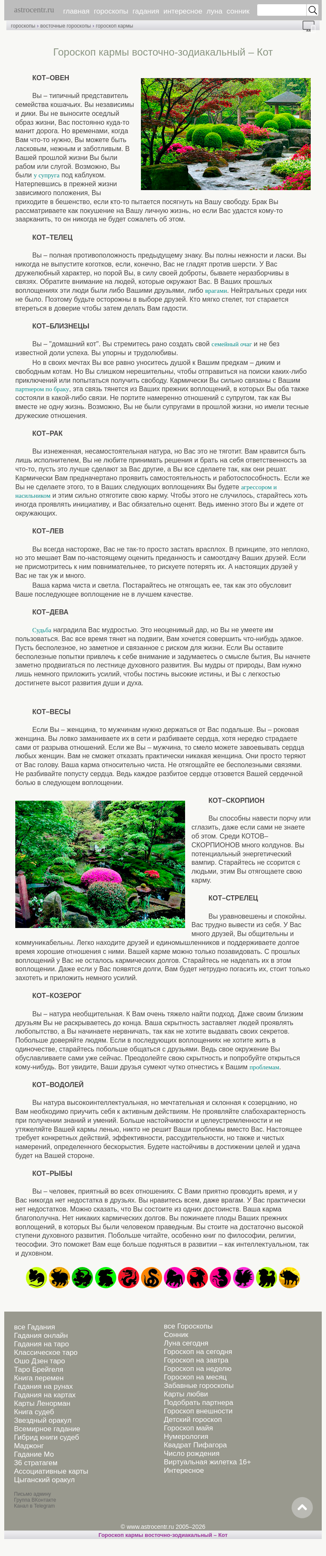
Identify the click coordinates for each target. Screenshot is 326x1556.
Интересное (184, 1470)
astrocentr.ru (34, 9)
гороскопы (111, 11)
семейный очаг (231, 344)
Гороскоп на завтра (196, 1360)
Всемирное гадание (47, 1429)
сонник (238, 11)
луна (214, 11)
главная (76, 11)
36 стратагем (35, 1463)
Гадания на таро (41, 1344)
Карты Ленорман (42, 1403)
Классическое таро (46, 1353)
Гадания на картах (45, 1395)
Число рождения (191, 1453)
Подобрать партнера (198, 1403)
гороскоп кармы (114, 26)
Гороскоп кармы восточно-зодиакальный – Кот (163, 1535)
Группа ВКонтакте (35, 1500)
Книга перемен (39, 1378)
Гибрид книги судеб (46, 1437)
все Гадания (34, 1327)
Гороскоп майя (188, 1428)
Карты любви (186, 1394)
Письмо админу (32, 1494)
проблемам (264, 1067)
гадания (145, 11)
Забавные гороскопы (199, 1386)
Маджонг (29, 1446)
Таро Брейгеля (38, 1369)
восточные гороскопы (65, 26)
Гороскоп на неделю (197, 1369)
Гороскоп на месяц (195, 1377)
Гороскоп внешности (198, 1411)
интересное (182, 11)
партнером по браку (42, 389)
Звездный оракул (42, 1420)
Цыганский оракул (44, 1480)
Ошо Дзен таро (39, 1361)
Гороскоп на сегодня (198, 1352)
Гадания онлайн (41, 1336)
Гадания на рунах (43, 1386)
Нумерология (186, 1437)
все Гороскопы (188, 1326)
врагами (216, 290)
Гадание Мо (34, 1454)
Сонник (176, 1335)
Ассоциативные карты (51, 1471)
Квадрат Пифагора (195, 1445)
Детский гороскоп (193, 1420)
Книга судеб (34, 1412)
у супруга (46, 175)
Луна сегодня (186, 1343)
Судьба (41, 630)
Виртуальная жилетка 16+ (207, 1462)
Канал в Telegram (34, 1506)
